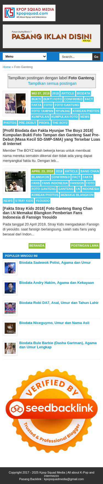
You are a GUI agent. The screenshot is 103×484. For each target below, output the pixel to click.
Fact (89, 99)
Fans (36, 183)
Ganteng (65, 189)
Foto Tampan (42, 111)
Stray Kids (24, 200)
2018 (55, 93)
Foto (48, 105)
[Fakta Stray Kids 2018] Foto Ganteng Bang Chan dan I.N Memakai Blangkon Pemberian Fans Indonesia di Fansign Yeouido (48, 212)
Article (67, 93)
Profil (44, 122)
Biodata (83, 93)
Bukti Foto (52, 99)
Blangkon (40, 177)
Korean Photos (86, 111)
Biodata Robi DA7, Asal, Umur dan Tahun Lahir (59, 303)
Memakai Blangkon (77, 195)
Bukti (36, 99)
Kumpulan (40, 116)
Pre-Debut (27, 122)
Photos (10, 122)
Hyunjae (63, 111)
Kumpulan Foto (64, 116)
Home (7, 67)
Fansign (77, 183)
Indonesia (90, 189)
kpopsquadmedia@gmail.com (64, 479)
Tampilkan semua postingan (52, 83)
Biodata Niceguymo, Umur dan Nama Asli (54, 323)
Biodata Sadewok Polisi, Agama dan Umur (55, 262)
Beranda (36, 245)
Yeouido (43, 200)
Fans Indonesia (55, 183)
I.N (78, 189)
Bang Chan (89, 171)
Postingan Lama (85, 245)
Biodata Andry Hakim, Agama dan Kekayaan (56, 283)
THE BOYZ (60, 122)
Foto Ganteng (67, 105)
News (84, 116)
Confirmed (73, 99)
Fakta (36, 105)
